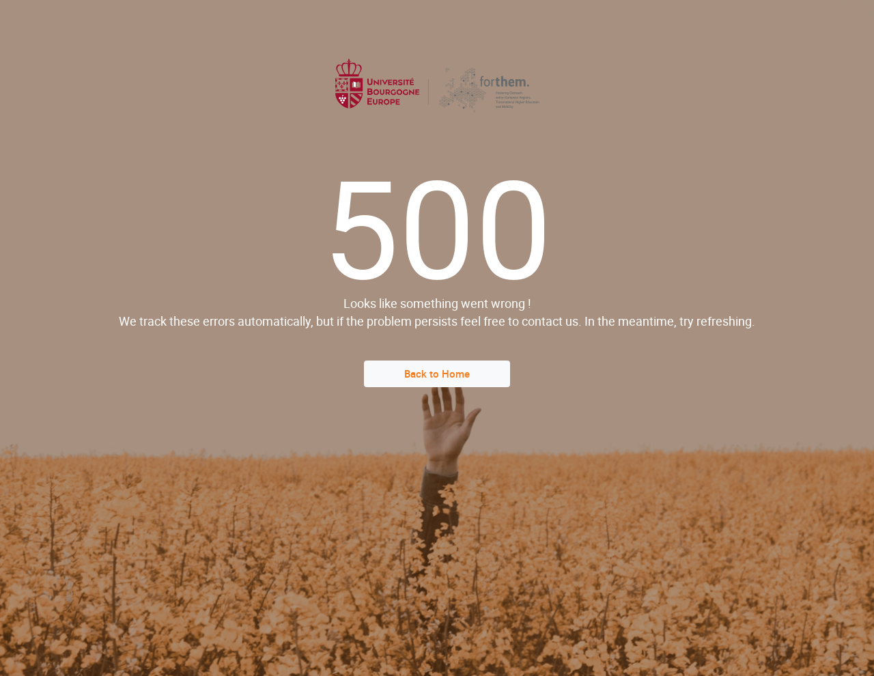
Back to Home (437, 373)
